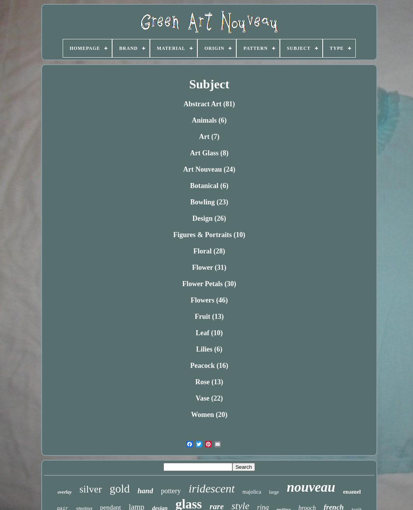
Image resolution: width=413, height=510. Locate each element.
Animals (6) (209, 120)
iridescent (211, 488)
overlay (65, 492)
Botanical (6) (209, 186)
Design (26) (209, 218)
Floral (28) (209, 251)
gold (120, 488)
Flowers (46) (209, 300)
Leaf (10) (209, 333)
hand (145, 491)
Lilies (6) (209, 349)
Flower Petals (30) (209, 284)
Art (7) (209, 137)
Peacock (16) (209, 365)
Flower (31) (209, 267)
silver (90, 489)
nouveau (311, 487)
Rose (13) (209, 382)
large (274, 492)
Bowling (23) (209, 202)
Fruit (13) (209, 316)
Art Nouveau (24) (209, 169)
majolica (252, 492)
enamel (352, 492)
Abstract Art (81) (209, 104)
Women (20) (209, 415)
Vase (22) (209, 398)
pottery (171, 491)
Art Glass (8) (209, 153)
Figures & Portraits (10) (209, 235)
